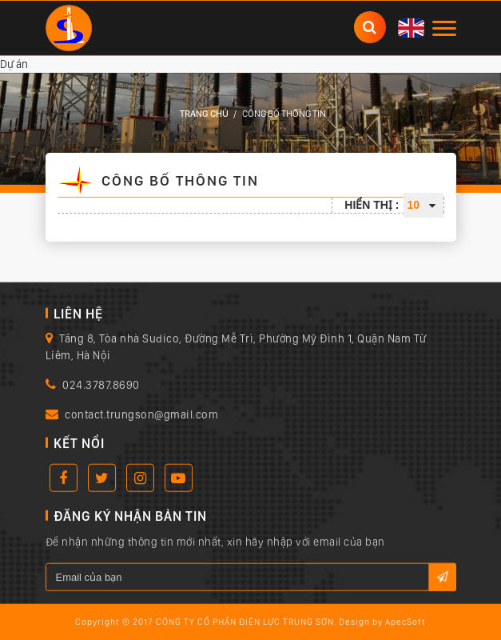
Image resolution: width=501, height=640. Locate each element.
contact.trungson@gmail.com (141, 415)
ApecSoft (405, 623)
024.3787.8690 (101, 385)
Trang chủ (204, 113)
